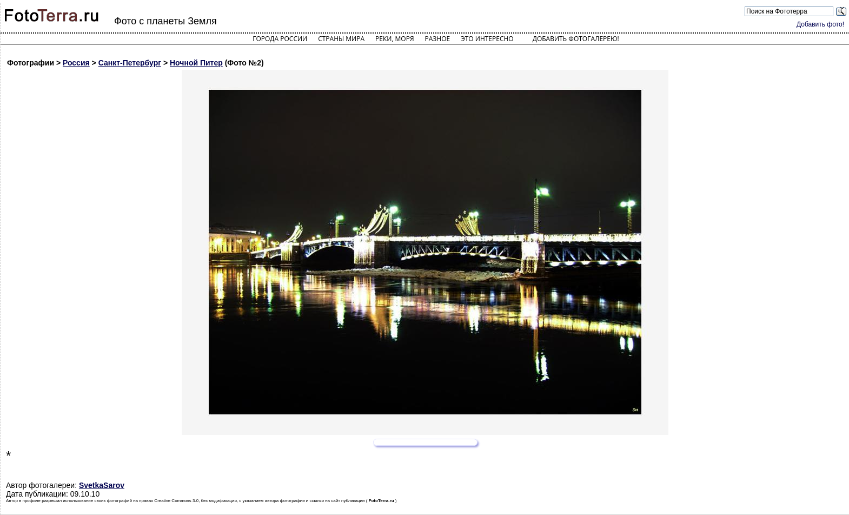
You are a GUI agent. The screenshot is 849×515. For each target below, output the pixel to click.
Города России (280, 38)
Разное (437, 38)
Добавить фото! (820, 24)
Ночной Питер (196, 62)
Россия (76, 62)
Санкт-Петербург (129, 62)
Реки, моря (394, 38)
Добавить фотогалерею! (576, 38)
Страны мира (341, 38)
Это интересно (487, 38)
